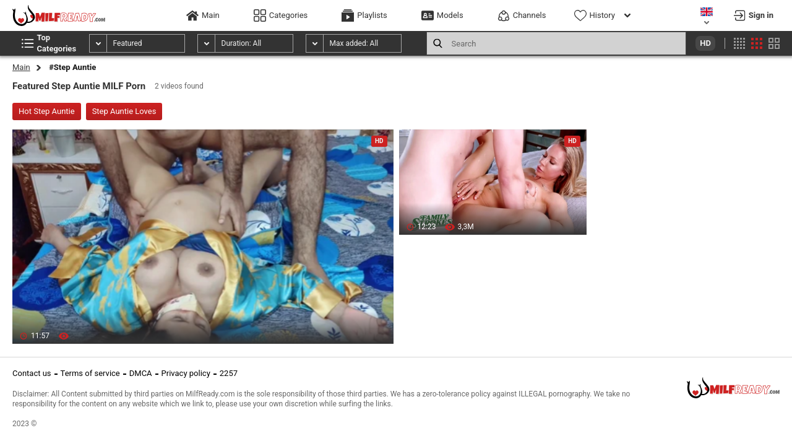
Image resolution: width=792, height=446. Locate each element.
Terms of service (90, 373)
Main (21, 67)
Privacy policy (185, 373)
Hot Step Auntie (47, 111)
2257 (229, 373)
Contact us (31, 373)
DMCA (140, 373)
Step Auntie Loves (124, 111)
